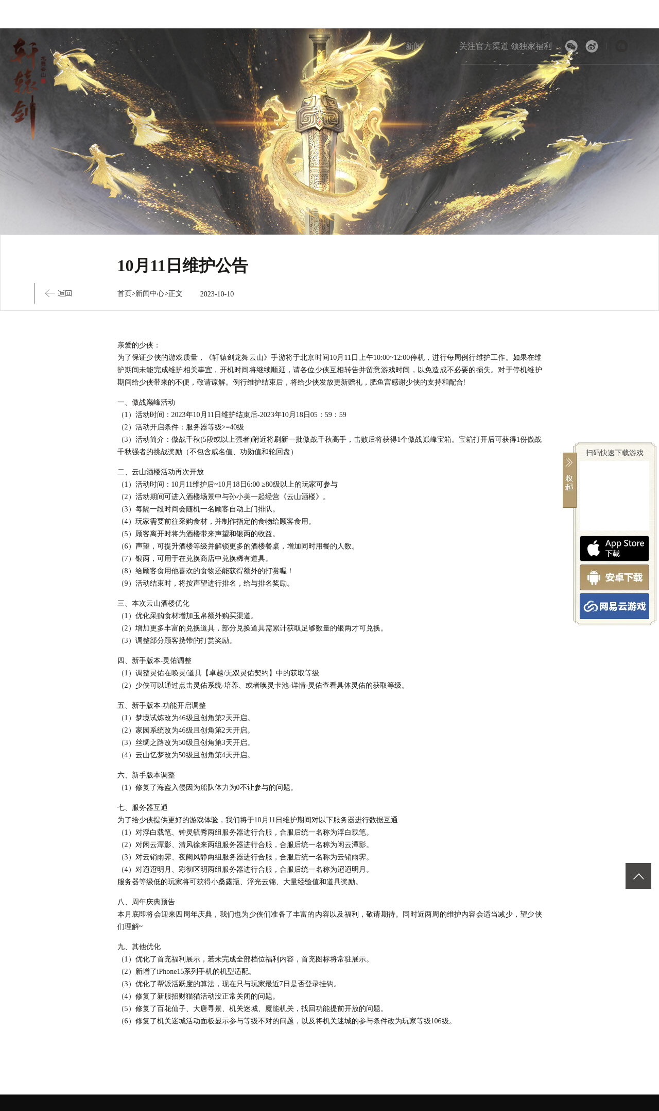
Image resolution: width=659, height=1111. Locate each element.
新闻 (414, 46)
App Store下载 (614, 548)
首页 (379, 46)
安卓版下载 (614, 577)
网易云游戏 (614, 606)
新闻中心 (149, 293)
